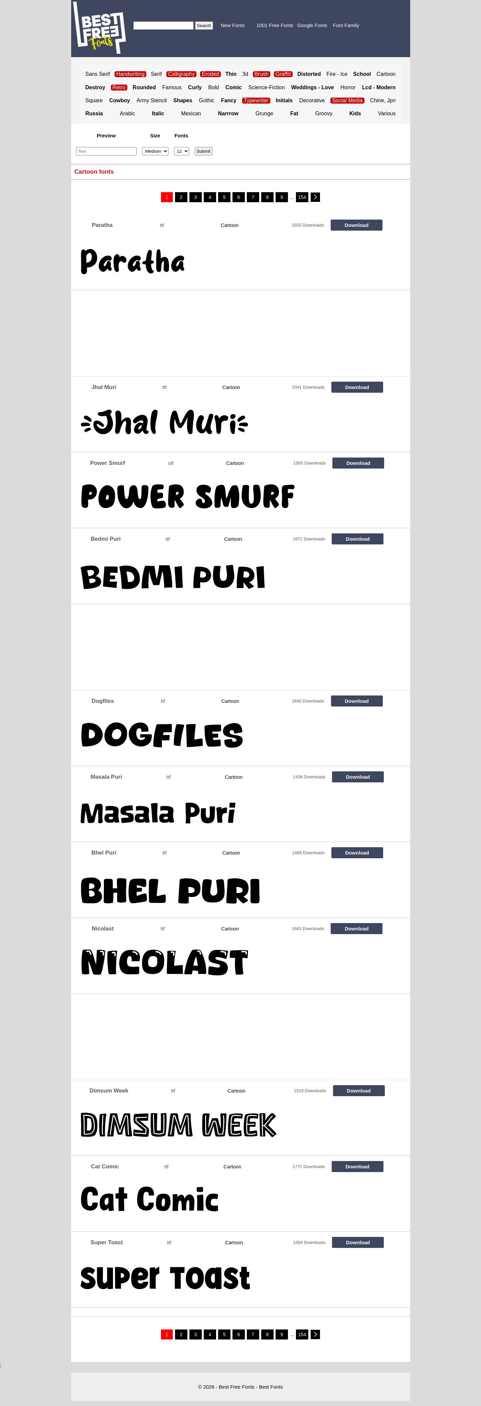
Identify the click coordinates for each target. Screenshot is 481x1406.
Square (94, 100)
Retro (119, 87)
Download (357, 225)
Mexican (191, 113)
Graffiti (283, 74)
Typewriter (256, 100)
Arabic (127, 113)
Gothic (206, 100)
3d (245, 74)
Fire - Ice (336, 74)
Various (386, 113)
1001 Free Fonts (275, 25)
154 (302, 197)
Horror (347, 87)
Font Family (346, 25)
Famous (172, 87)
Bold (213, 87)
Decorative (312, 100)
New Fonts (233, 25)
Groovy (324, 113)
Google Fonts (312, 25)
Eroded (210, 74)
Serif (156, 74)
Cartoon (386, 74)
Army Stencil (152, 100)
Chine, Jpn (383, 100)
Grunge (264, 113)
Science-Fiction (266, 87)
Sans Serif (98, 74)
